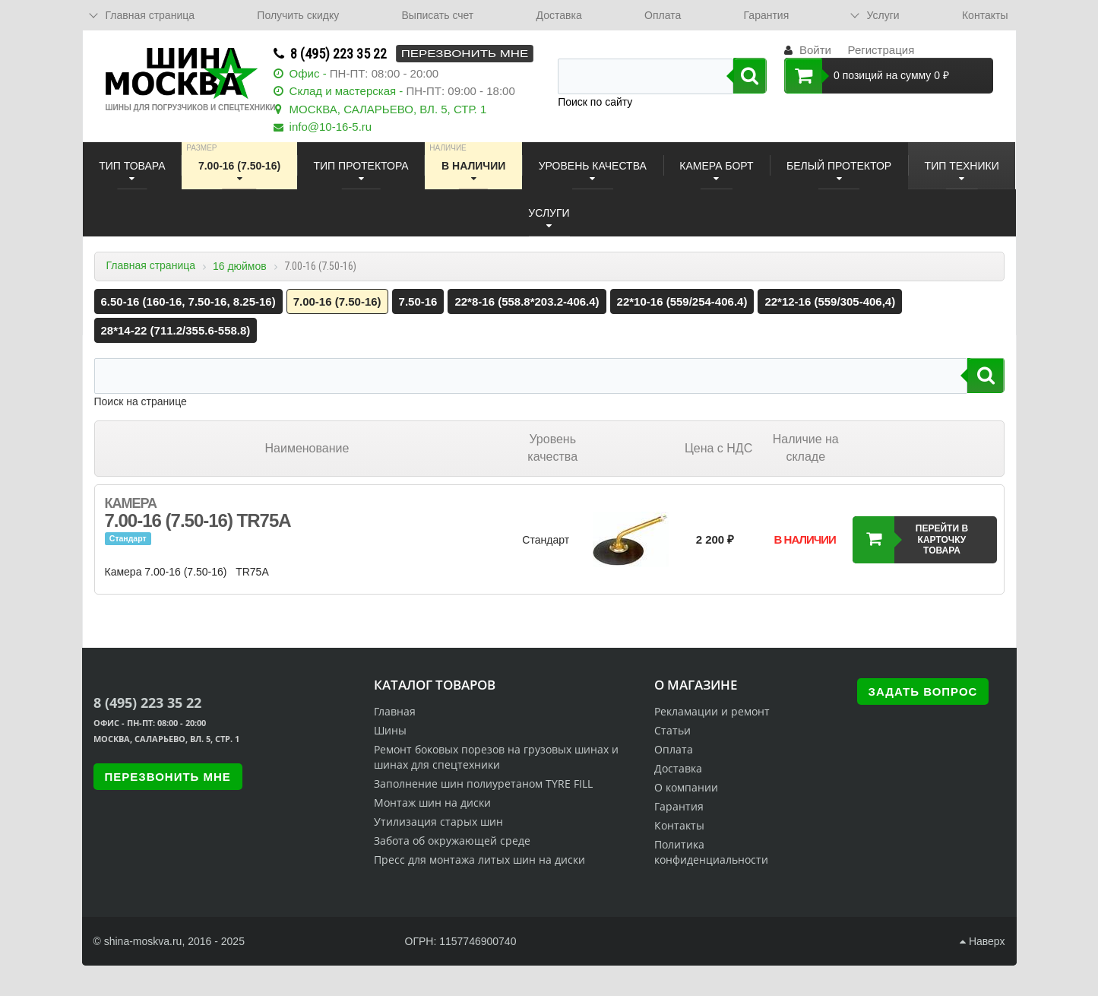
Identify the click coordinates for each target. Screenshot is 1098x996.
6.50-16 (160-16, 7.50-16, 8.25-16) (188, 301)
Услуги (883, 15)
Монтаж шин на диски (432, 802)
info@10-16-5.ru (331, 126)
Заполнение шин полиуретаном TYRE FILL (483, 783)
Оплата (662, 15)
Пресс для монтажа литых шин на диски (479, 859)
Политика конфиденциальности (711, 852)
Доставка (559, 15)
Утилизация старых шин (438, 821)
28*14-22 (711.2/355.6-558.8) (176, 330)
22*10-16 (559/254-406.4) (682, 301)
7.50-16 (418, 301)
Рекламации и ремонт (712, 711)
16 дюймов (240, 266)
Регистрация (881, 50)
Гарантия (766, 15)
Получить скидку (298, 15)
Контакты (985, 15)
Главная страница (151, 265)
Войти (815, 50)
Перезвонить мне (464, 53)
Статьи (672, 730)
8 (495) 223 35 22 (338, 54)
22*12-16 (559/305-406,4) (829, 301)
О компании (686, 787)
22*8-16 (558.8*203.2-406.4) (526, 301)
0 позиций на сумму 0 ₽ (866, 76)
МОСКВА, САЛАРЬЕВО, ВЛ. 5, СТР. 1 (388, 109)
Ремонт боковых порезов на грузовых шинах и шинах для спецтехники (496, 757)
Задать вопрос (923, 691)
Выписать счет (438, 15)
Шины (390, 730)
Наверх (982, 941)
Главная (395, 711)
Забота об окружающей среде (452, 840)
